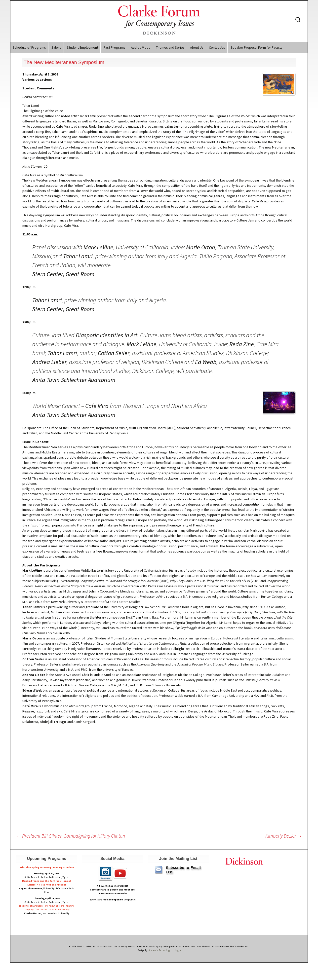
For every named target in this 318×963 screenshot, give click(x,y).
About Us (196, 47)
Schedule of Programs (29, 47)
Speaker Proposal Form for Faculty (256, 47)
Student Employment (82, 47)
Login (178, 950)
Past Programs (114, 47)
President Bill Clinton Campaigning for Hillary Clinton (70, 836)
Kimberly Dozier (283, 836)
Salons (56, 47)
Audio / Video (141, 47)
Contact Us (217, 47)
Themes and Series (170, 47)
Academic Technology (159, 950)
